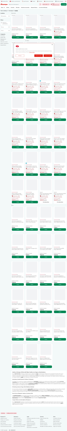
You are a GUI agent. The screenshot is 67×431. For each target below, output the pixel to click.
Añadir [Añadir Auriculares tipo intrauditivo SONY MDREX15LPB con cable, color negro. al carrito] (60, 229)
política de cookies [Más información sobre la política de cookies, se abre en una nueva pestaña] (32, 52)
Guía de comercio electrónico (19, 426)
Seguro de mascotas (57, 426)
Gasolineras (42, 421)
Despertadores (3, 45)
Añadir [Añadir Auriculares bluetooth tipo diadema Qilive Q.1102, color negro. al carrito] (60, 339)
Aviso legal (29, 419)
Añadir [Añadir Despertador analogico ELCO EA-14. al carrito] (32, 256)
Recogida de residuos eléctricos (46, 426)
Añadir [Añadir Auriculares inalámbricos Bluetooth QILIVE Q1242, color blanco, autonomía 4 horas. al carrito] (18, 37)
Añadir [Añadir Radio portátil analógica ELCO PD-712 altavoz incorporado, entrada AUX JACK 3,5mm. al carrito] (18, 92)
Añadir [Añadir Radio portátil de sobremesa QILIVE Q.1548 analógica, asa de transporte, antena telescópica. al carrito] (32, 174)
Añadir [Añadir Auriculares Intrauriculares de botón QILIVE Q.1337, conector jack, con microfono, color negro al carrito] (18, 256)
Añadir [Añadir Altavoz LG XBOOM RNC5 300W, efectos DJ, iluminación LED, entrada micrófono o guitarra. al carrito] (18, 64)
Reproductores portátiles (3, 40)
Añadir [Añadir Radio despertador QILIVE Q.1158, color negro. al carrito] (32, 147)
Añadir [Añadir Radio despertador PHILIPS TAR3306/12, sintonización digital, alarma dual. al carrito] (46, 147)
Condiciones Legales (17, 423)
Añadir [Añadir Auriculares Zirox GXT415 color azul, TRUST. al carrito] (32, 339)
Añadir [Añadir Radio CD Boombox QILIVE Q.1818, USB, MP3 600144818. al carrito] (18, 119)
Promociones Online (17, 421)
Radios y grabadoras (4, 43)
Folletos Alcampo (17, 418)
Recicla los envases (57, 424)
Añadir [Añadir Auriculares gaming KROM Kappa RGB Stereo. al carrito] (60, 256)
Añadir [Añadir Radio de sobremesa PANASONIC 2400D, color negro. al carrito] (46, 174)
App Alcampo (3, 423)
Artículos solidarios (43, 424)
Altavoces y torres (4, 41)
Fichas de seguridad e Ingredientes (31, 425)
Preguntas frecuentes (18, 419)
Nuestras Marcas (34, 7)
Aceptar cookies (47, 55)
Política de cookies (30, 421)
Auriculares (3, 35)
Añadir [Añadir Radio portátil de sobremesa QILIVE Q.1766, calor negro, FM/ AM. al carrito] (32, 119)
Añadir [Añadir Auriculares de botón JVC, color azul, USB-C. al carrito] (18, 366)
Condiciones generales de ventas (33, 418)
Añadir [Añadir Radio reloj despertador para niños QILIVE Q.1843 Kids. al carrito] (46, 119)
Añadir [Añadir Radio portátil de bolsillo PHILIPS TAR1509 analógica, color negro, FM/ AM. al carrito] (60, 37)
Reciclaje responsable (57, 423)
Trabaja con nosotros (5, 419)
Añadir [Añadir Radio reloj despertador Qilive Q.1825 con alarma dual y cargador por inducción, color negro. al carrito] (60, 92)
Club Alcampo (3, 421)
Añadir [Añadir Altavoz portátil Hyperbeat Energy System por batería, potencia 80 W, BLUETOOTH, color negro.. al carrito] (32, 311)
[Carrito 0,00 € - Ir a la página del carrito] (63, 4)
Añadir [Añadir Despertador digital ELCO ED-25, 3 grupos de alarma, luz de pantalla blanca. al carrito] (32, 366)
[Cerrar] (52, 44)
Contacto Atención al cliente (6, 424)
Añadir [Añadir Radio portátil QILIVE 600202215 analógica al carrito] (32, 202)
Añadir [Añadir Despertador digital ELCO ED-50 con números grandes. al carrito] (32, 229)
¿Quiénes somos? (4, 418)
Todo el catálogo (4, 10)
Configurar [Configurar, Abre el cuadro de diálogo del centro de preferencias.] (20, 55)
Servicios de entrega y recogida (20, 424)
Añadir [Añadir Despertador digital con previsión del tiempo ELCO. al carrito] (46, 311)
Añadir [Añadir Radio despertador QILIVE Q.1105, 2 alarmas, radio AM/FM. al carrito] (46, 92)
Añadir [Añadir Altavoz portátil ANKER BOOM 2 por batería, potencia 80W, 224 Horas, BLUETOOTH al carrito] (46, 256)
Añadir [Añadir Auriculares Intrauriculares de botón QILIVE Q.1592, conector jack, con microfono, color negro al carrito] (46, 229)
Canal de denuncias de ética (6, 426)
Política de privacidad (31, 423)
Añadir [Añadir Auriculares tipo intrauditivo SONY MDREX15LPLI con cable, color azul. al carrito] (60, 311)
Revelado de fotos (43, 423)
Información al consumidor (32, 427)
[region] (34, 51)
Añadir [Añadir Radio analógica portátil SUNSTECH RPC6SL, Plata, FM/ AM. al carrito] (18, 202)
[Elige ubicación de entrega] (55, 4)
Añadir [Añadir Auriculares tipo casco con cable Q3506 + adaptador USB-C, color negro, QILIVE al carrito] (18, 311)
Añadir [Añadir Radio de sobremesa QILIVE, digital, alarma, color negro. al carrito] (60, 147)
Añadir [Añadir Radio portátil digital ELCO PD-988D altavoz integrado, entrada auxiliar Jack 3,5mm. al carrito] (60, 119)
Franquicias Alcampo (57, 418)
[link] (11, 413)
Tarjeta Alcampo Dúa (44, 418)
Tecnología (11, 10)
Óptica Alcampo (56, 421)
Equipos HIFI (3, 37)
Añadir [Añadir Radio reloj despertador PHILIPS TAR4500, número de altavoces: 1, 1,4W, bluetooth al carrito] (18, 147)
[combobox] (24, 4)
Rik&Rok (41, 419)
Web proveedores (56, 419)
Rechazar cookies (38, 55)
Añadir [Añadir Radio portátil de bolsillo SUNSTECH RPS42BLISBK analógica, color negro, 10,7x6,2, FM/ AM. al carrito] (60, 64)
